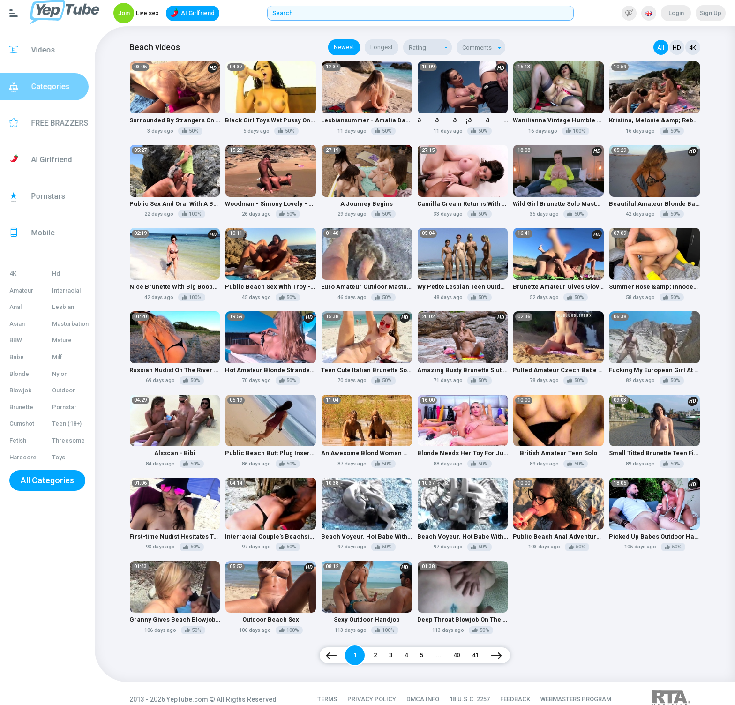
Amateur (21, 290)
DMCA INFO (432, 686)
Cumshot (21, 423)
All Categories (54, 480)
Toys (68, 457)
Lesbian (72, 306)
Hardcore (23, 457)
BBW (15, 340)
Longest (391, 47)
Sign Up (710, 12)
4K (12, 273)
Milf (66, 356)
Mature (71, 340)
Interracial (75, 290)
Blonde (19, 373)
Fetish (17, 440)
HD (677, 47)
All (661, 47)
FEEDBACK (525, 686)
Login (676, 12)
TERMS (337, 686)
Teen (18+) (76, 423)
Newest (353, 47)
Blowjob (20, 390)
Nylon (69, 373)
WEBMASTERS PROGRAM (585, 686)
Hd (65, 273)
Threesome (77, 440)
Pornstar (73, 407)
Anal (15, 306)
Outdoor (72, 390)
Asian (17, 323)
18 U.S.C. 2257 (479, 686)
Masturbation (79, 323)
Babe (16, 356)
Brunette (21, 407)
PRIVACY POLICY (381, 686)
